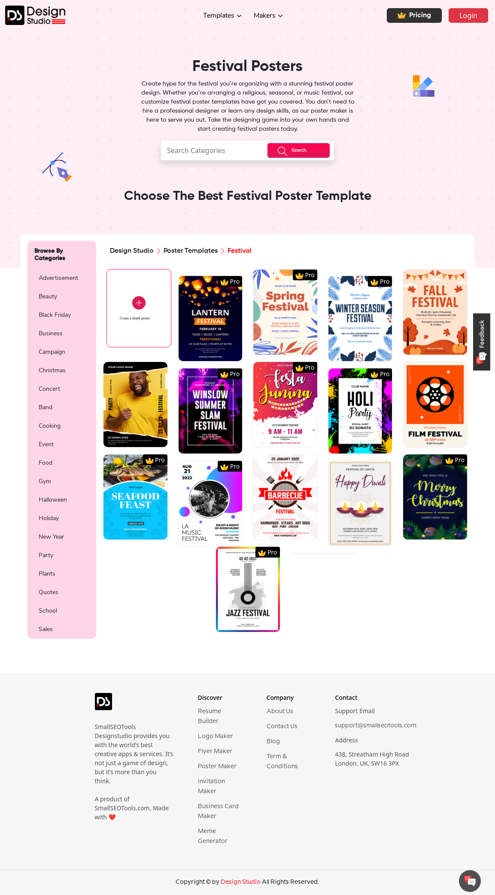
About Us (280, 711)
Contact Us (282, 726)
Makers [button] (265, 15)
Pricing (414, 15)
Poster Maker (217, 766)
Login (468, 15)
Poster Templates (191, 251)
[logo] (103, 705)
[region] (61, 452)
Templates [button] (218, 15)
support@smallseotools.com (375, 726)
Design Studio (132, 251)
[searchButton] (298, 150)
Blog (273, 742)
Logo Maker (215, 736)
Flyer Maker (215, 751)
